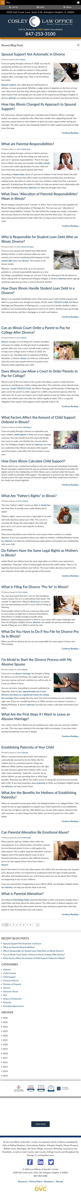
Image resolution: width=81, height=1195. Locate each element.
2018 (4, 1053)
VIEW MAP (40, 1124)
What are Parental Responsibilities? (19, 947)
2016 (4, 1062)
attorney (12, 98)
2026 (4, 1017)
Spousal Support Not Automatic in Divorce (22, 943)
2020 (4, 1044)
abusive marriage (23, 673)
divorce (25, 260)
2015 (4, 1066)
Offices (67, 7)
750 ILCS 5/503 (61, 302)
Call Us (13, 7)
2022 (4, 1035)
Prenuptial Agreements (13, 1006)
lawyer (23, 358)
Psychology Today (21, 899)
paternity (41, 783)
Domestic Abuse (10, 991)
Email (40, 7)
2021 (4, 1040)
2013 (4, 1075)
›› (37, 925)
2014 (4, 1071)
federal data (18, 174)
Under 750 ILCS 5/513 (20, 388)
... (34, 925)
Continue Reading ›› (71, 133)
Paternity (25, 753)
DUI (5, 995)
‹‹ (3, 925)
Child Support (27, 427)
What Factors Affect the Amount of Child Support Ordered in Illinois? (34, 958)
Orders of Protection (12, 998)
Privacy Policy (35, 1181)
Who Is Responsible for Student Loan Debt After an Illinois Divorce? (33, 951)
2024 (4, 1026)
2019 (4, 1049)
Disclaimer (49, 1181)
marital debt (6, 260)
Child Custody (26, 149)
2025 (4, 1022)
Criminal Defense (11, 980)
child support (20, 434)
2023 (4, 1031)
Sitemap (59, 1181)
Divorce (4, 341)
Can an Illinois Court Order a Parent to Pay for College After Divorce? (34, 954)
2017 (4, 1057)
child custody (44, 163)
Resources (22, 1181)
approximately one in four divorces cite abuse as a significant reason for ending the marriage (25, 694)
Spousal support (8, 84)
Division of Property (27, 247)
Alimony (23, 59)
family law (45, 505)
